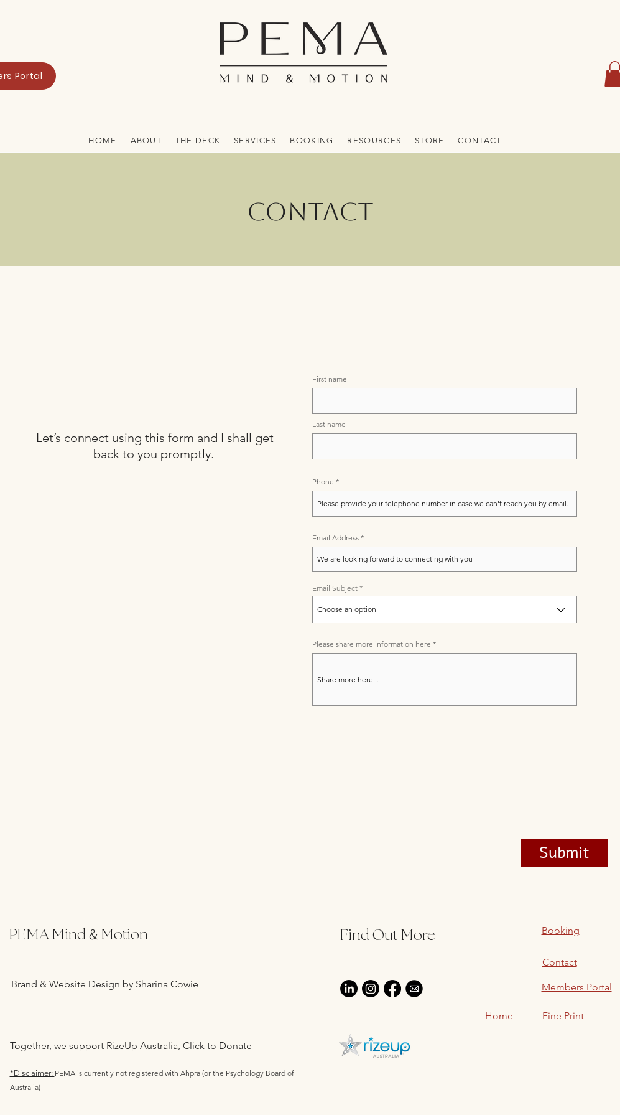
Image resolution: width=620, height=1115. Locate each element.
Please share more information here (371, 644)
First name (329, 379)
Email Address (335, 538)
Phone (323, 482)
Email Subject (335, 588)
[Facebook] (392, 988)
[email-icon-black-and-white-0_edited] (414, 988)
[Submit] (564, 853)
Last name (329, 424)
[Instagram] (370, 988)
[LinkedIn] (349, 988)
